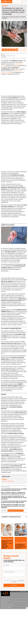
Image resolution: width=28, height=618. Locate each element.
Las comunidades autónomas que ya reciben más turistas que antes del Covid (14, 489)
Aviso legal (4, 602)
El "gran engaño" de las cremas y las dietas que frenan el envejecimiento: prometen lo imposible (7, 531)
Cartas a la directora (7, 539)
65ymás (3, 54)
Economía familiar (20, 526)
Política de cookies (6, 607)
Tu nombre (6, 565)
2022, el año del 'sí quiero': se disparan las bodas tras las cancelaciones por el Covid (13, 493)
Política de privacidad (7, 605)
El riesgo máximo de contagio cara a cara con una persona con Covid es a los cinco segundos (13, 506)
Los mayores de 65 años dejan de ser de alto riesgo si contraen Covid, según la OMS (14, 501)
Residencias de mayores (15, 510)
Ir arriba (23, 591)
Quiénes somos (5, 600)
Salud (3, 525)
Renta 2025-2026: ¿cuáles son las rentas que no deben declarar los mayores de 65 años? (20, 531)
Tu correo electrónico (8, 572)
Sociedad (4, 5)
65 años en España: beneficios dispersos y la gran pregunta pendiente (7, 543)
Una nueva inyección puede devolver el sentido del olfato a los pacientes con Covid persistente (13, 497)
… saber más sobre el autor (8, 481)
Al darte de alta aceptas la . (14, 581)
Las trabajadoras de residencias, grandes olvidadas (20, 545)
